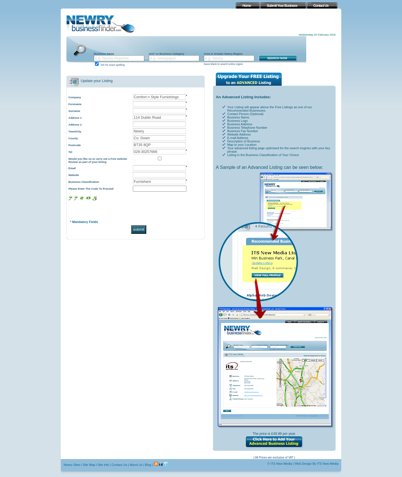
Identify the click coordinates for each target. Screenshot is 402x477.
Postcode (74, 145)
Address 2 (75, 124)
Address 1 (75, 117)
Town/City (74, 131)
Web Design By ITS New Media (316, 463)
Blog (148, 464)
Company (74, 97)
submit (138, 229)
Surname (74, 110)
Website (73, 175)
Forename (75, 104)
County (73, 138)
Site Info (103, 464)
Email (72, 168)
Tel (70, 151)
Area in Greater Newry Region (223, 53)
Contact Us (119, 464)
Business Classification (83, 181)
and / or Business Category (166, 53)
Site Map (89, 464)
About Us (135, 464)
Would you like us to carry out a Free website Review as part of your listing (97, 160)
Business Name (104, 53)
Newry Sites (72, 464)
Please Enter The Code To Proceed (90, 188)
